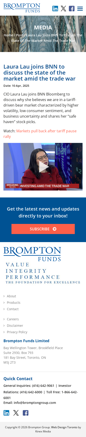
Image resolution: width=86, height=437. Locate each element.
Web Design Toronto (64, 427)
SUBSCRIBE (43, 229)
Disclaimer (15, 325)
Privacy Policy (17, 332)
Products (13, 302)
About (11, 296)
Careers (13, 319)
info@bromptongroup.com (35, 402)
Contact (13, 309)
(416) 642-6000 (31, 392)
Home (8, 35)
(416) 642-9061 (43, 385)
